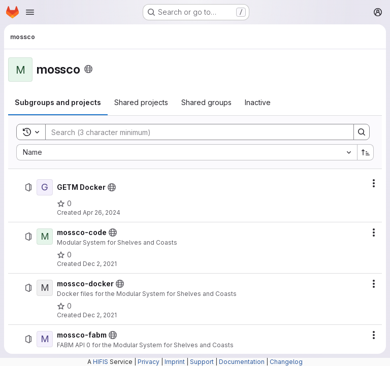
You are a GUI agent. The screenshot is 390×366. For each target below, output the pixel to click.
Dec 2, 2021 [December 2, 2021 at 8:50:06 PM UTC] (100, 315)
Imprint (175, 361)
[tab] (58, 102)
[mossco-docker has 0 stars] (64, 306)
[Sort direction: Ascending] (366, 152)
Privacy (148, 361)
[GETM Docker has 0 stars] (64, 203)
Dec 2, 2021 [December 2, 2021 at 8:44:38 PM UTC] (100, 264)
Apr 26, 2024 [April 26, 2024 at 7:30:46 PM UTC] (101, 212)
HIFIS (100, 361)
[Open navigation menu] (30, 12)
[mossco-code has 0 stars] (64, 255)
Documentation (242, 361)
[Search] (194, 132)
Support (202, 361)
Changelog (286, 361)
